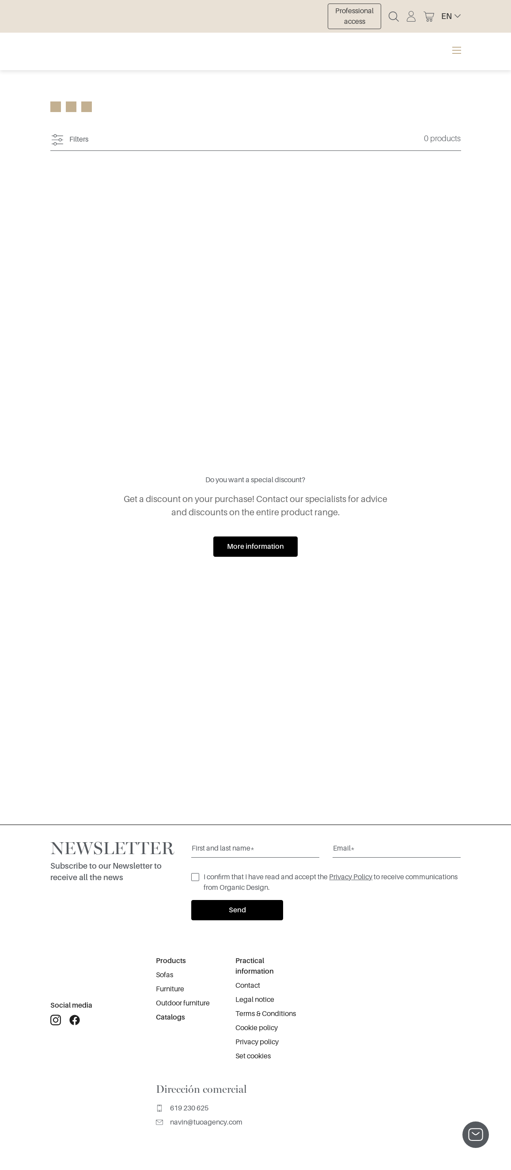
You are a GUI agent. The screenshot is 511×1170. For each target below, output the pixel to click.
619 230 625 (182, 1108)
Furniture (170, 989)
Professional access (354, 16)
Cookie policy (256, 1028)
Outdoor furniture (183, 1003)
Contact (247, 986)
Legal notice (254, 1000)
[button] (451, 16)
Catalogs (170, 1017)
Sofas (164, 975)
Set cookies (253, 1056)
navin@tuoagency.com (199, 1122)
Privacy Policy (350, 877)
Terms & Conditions (265, 1014)
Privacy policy (257, 1042)
